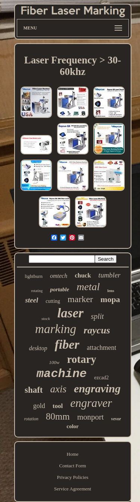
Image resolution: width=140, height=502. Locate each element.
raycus (97, 330)
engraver (91, 403)
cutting (53, 301)
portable (59, 289)
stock (45, 318)
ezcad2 (101, 377)
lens (110, 290)
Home (73, 454)
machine (62, 374)
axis (58, 389)
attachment (101, 347)
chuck (83, 275)
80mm (58, 416)
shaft (34, 390)
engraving (97, 388)
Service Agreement (72, 489)
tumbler (110, 275)
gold (39, 406)
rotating (37, 291)
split (97, 316)
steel (31, 300)
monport (90, 416)
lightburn (34, 276)
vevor (116, 418)
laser (70, 313)
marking (55, 329)
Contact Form (72, 465)
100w (54, 362)
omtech (58, 276)
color (72, 426)
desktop (38, 348)
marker (80, 299)
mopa (110, 299)
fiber (67, 344)
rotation (31, 418)
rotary (81, 359)
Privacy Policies (72, 477)
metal (88, 286)
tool (58, 406)
